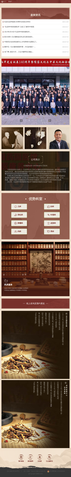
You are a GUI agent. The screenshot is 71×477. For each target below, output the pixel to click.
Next (49, 120)
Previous (21, 120)
